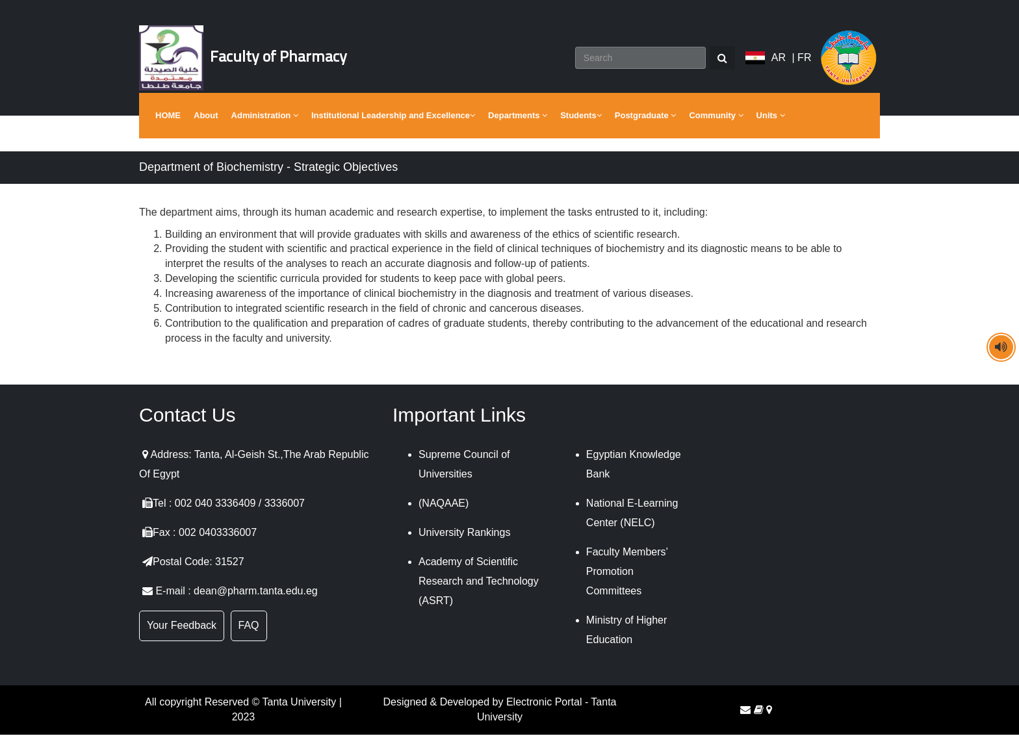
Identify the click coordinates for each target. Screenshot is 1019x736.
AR (778, 58)
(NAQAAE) (444, 505)
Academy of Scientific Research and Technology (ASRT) (479, 583)
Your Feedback (181, 627)
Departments (517, 116)
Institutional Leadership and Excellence (393, 116)
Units (770, 116)
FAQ (249, 627)
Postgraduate (646, 116)
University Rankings (464, 534)
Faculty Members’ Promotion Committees (627, 573)
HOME (168, 116)
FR (804, 58)
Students (581, 116)
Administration (264, 116)
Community (716, 116)
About (206, 116)
